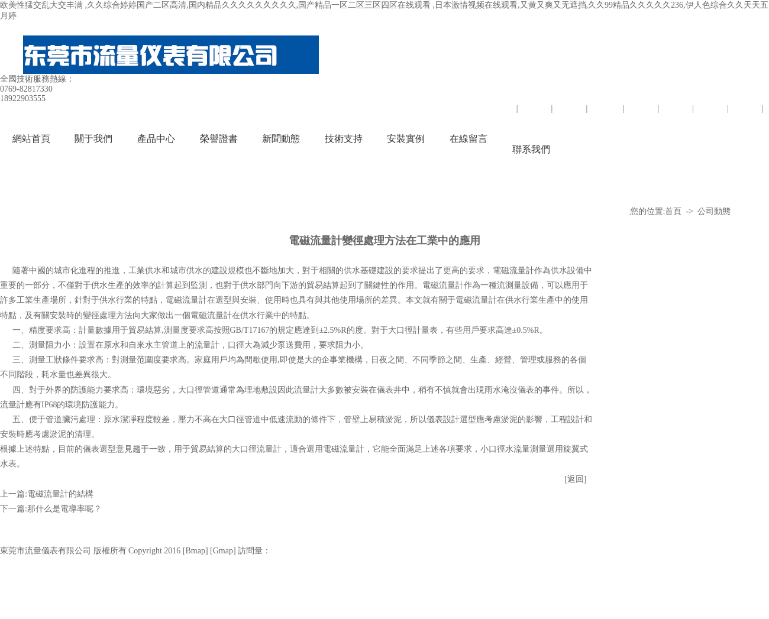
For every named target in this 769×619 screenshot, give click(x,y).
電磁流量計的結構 (60, 494)
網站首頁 (31, 139)
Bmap (195, 550)
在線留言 (468, 139)
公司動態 (714, 211)
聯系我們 (531, 149)
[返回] (575, 479)
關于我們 (93, 139)
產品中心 (156, 139)
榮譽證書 (219, 139)
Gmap (223, 550)
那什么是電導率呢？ (64, 508)
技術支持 (344, 139)
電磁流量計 (513, 270)
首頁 (673, 211)
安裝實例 (406, 139)
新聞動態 (281, 139)
